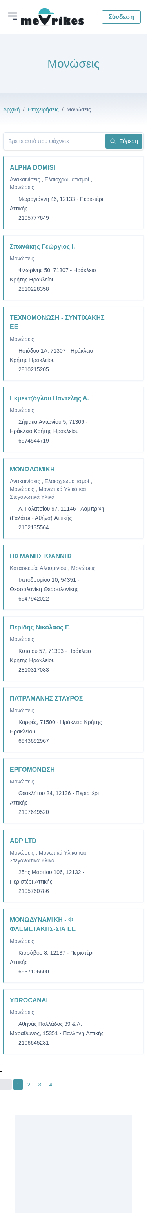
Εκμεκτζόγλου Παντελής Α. (49, 398)
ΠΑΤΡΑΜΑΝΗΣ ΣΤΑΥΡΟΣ (46, 698)
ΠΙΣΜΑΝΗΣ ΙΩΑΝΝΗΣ (41, 556)
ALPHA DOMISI (32, 167)
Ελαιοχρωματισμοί (68, 179)
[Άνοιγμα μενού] (12, 16)
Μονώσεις (22, 187)
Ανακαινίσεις (26, 179)
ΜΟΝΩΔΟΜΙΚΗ (32, 469)
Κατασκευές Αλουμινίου (39, 568)
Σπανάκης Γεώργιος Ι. (42, 246)
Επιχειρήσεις (42, 109)
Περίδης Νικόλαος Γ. (40, 627)
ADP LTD (23, 840)
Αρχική (11, 109)
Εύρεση (124, 141)
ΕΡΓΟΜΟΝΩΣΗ (32, 769)
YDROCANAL (30, 1000)
